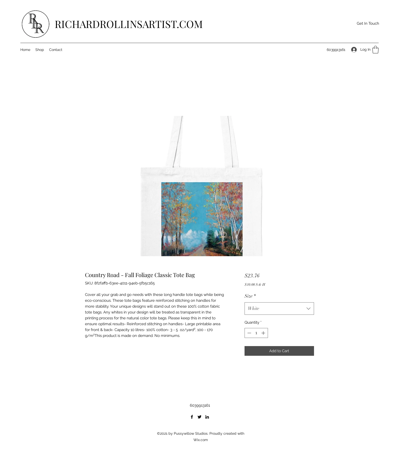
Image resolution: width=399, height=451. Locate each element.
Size (250, 296)
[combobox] (279, 308)
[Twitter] (199, 416)
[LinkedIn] (207, 416)
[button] (368, 23)
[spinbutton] (256, 333)
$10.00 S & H (255, 284)
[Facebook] (191, 416)
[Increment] (263, 333)
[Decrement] (248, 333)
